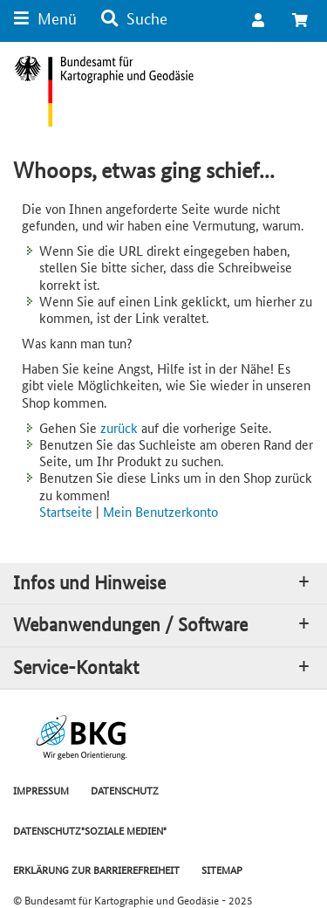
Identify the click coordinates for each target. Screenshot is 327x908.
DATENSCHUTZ (125, 789)
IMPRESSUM (41, 789)
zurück (119, 427)
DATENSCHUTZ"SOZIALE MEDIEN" (90, 830)
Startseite (65, 511)
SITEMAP (221, 869)
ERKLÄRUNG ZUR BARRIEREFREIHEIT (96, 869)
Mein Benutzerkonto (160, 511)
